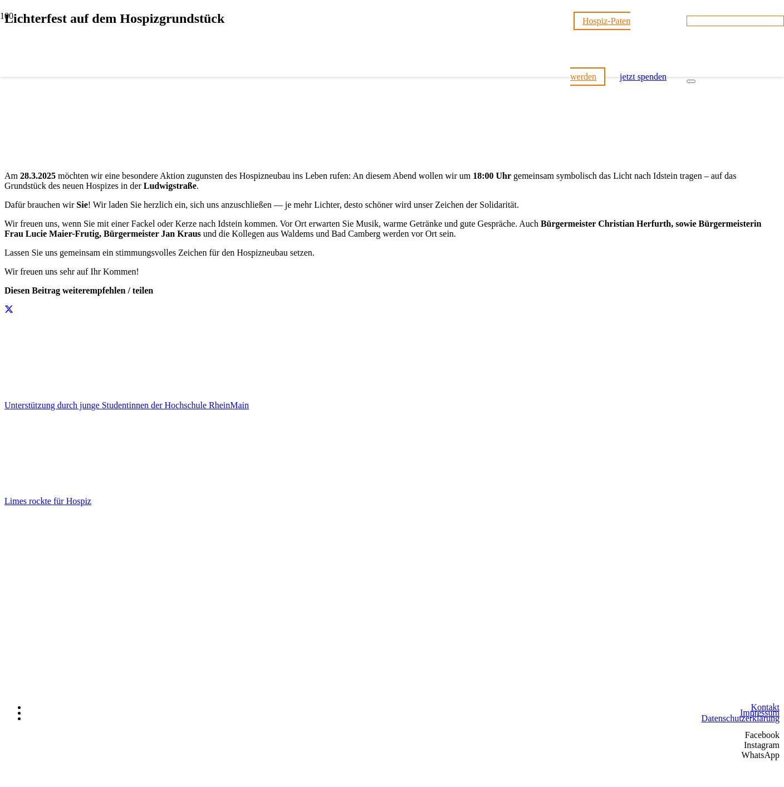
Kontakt (765, 707)
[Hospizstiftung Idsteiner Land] (285, 599)
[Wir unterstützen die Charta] (724, 690)
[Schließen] (691, 81)
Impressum (760, 712)
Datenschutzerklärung (741, 718)
